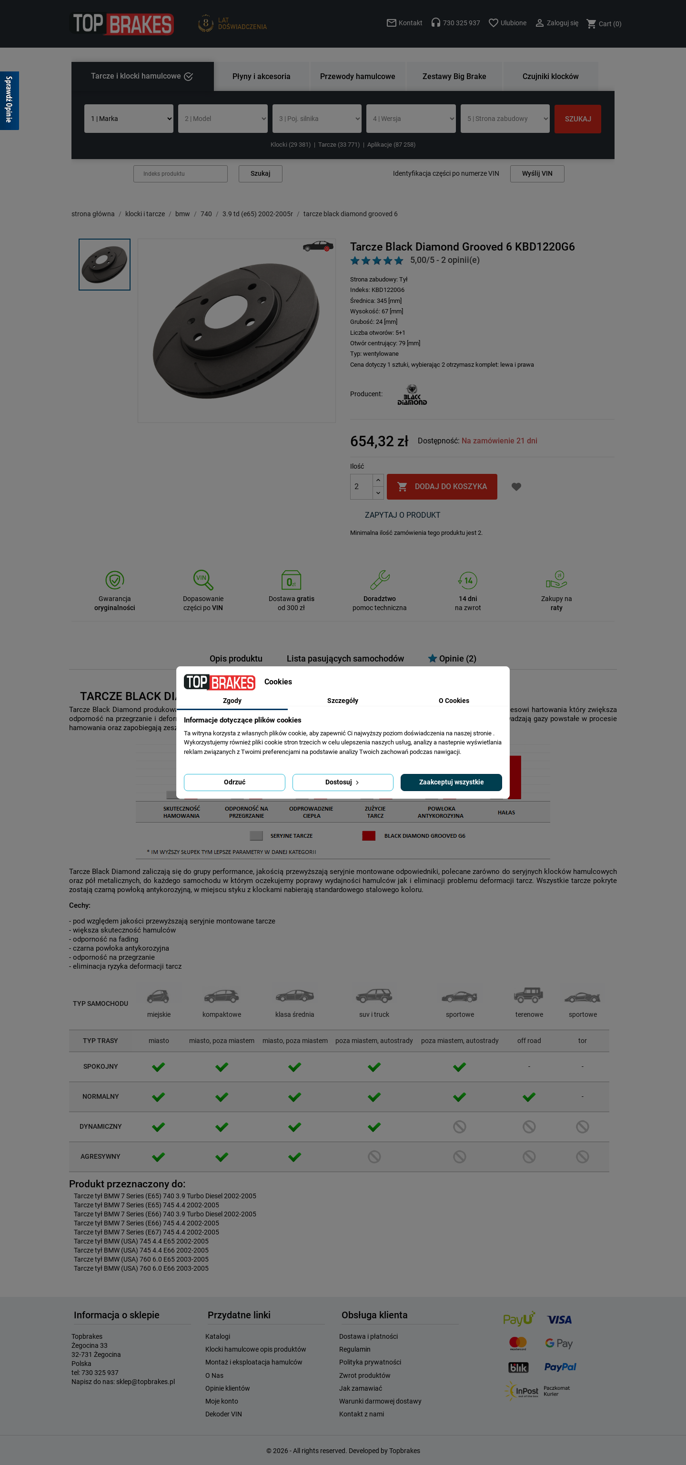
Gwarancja (115, 598)
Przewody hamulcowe (357, 76)
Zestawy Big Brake (454, 76)
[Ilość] (361, 487)
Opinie (452, 658)
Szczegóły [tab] (342, 700)
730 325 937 (100, 1372)
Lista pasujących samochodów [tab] (345, 658)
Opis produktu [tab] (236, 658)
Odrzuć (234, 782)
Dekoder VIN (223, 1414)
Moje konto (221, 1401)
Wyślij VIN (537, 174)
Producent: (366, 394)
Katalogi (217, 1336)
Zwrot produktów (365, 1375)
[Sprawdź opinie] (9, 102)
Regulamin (355, 1349)
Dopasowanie (203, 598)
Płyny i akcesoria (261, 76)
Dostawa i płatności (368, 1336)
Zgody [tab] (232, 700)
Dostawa (291, 598)
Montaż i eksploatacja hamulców (254, 1362)
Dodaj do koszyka (442, 486)
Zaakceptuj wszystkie (451, 782)
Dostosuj (343, 782)
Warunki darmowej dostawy (380, 1401)
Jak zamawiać (360, 1388)
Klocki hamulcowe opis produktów (255, 1349)
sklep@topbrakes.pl (145, 1381)
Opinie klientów (227, 1388)
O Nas (214, 1375)
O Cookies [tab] (454, 700)
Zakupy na (556, 598)
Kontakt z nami (361, 1414)
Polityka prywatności (370, 1362)
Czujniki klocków (551, 76)
